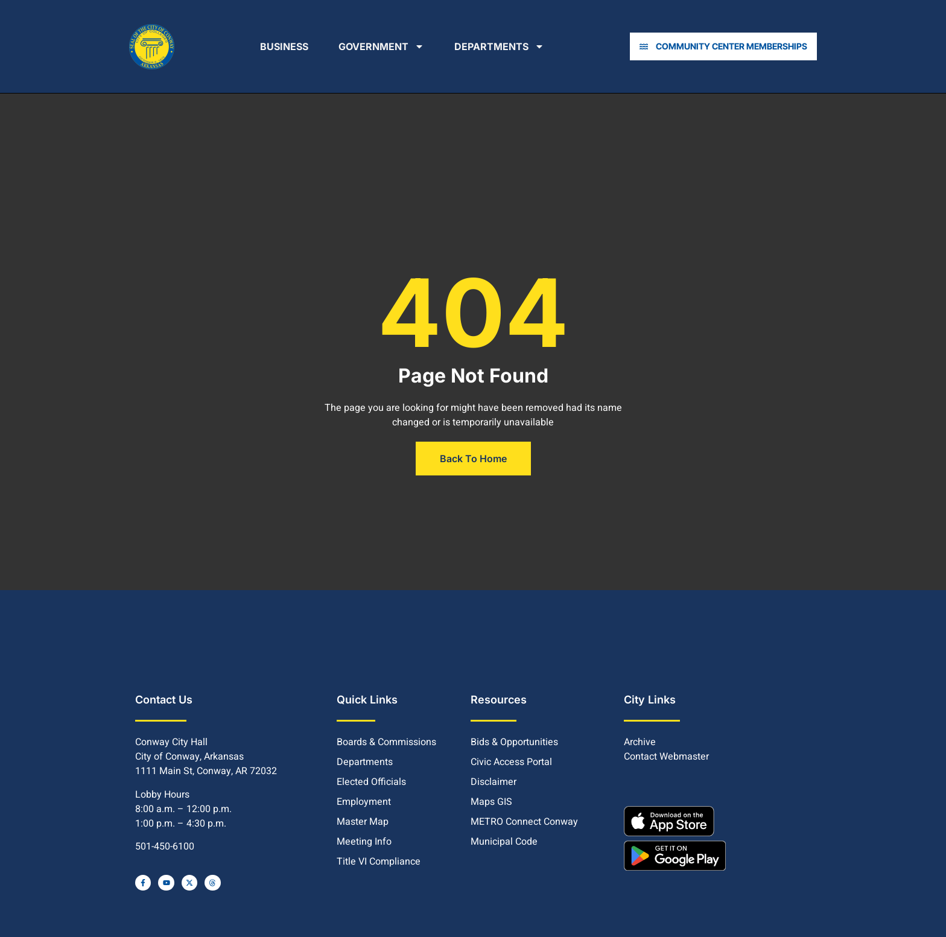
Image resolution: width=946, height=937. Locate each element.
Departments (502, 46)
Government (384, 46)
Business (286, 46)
